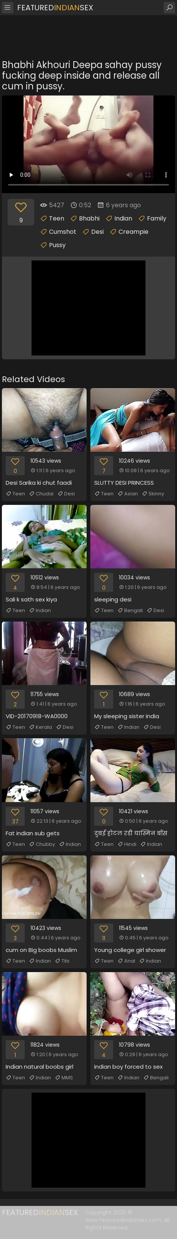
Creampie (134, 231)
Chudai (41, 494)
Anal (126, 961)
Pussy (57, 245)
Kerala (40, 727)
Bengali (130, 610)
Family (156, 218)
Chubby (42, 844)
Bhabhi (89, 218)
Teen (56, 218)
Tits (62, 961)
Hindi (126, 844)
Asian (127, 494)
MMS (64, 1077)
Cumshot (62, 231)
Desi (97, 231)
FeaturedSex (55, 7)
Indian (123, 218)
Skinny (153, 494)
